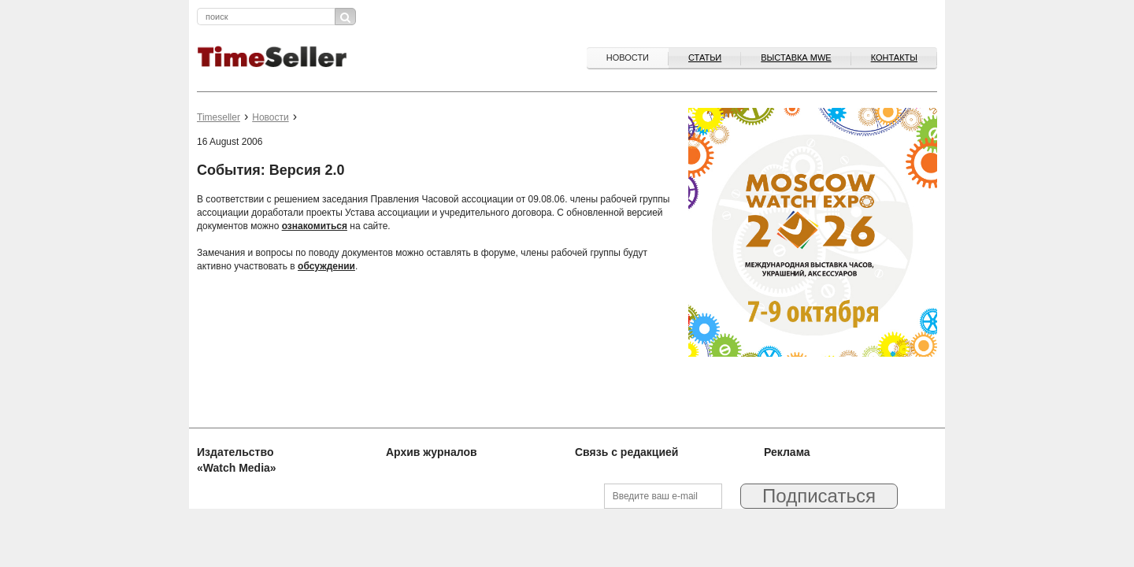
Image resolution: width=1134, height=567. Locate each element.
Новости (627, 57)
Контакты (894, 57)
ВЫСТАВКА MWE (796, 57)
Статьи (704, 57)
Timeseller (218, 117)
